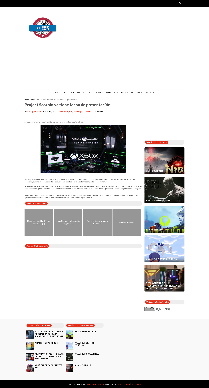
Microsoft (63, 111)
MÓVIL (140, 93)
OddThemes (123, 384)
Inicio (58, 93)
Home (27, 100)
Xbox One (35, 100)
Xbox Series (112, 93)
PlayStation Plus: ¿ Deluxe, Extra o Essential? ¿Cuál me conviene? (49, 356)
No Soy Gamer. (96, 384)
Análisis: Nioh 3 (154, 171)
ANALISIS (69, 93)
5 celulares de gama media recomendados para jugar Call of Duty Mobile (49, 334)
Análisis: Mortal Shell (159, 200)
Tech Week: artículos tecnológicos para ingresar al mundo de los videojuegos (164, 286)
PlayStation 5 (96, 93)
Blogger (136, 384)
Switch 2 (81, 93)
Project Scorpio (76, 111)
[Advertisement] (104, 69)
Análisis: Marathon (157, 230)
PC (132, 93)
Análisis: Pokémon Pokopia (161, 259)
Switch (124, 93)
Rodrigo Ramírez (34, 111)
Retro (150, 93)
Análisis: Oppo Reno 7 (46, 343)
